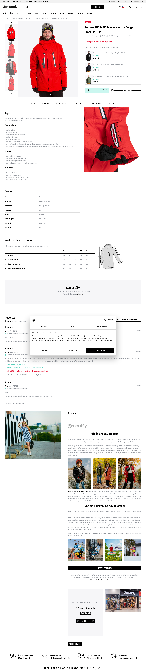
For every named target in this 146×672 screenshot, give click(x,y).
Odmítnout (45, 350)
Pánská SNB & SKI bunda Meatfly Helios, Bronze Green (111, 77)
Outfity (62, 13)
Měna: (116, 7)
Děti (18, 13)
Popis (33, 103)
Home (6, 18)
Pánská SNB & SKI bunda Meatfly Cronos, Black (108, 65)
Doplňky (53, 13)
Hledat (97, 7)
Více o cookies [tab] (102, 326)
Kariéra (126, 1)
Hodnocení (96, 103)
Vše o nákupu (7, 1)
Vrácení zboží (28, 1)
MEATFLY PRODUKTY (104, 568)
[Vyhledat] (57, 7)
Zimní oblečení (18, 18)
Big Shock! (71, 13)
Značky (89, 13)
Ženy (11, 13)
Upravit (73, 350)
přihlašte (80, 294)
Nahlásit (138, 330)
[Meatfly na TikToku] (99, 668)
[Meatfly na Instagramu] (93, 668)
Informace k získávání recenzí (14, 403)
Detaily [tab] (73, 326)
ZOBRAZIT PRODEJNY (85, 621)
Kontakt (120, 1)
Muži (4, 13)
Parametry (45, 103)
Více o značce (75, 644)
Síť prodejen (112, 1)
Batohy (37, 13)
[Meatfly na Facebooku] (87, 668)
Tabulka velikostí (61, 103)
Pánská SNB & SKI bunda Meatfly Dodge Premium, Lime (34, 375)
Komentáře (78, 103)
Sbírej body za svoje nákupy (42, 1)
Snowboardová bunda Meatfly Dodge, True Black (109, 53)
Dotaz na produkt (134, 90)
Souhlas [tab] (44, 326)
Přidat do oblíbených (118, 90)
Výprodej (80, 13)
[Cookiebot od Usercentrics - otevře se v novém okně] (105, 320)
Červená (41, 197)
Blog (131, 1)
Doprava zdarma (17, 1)
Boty (29, 13)
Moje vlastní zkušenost (126, 319)
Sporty (45, 13)
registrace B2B (138, 1)
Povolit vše (101, 350)
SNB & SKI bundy (29, 18)
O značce (112, 103)
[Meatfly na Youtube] (81, 668)
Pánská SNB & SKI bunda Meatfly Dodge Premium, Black (34, 396)
